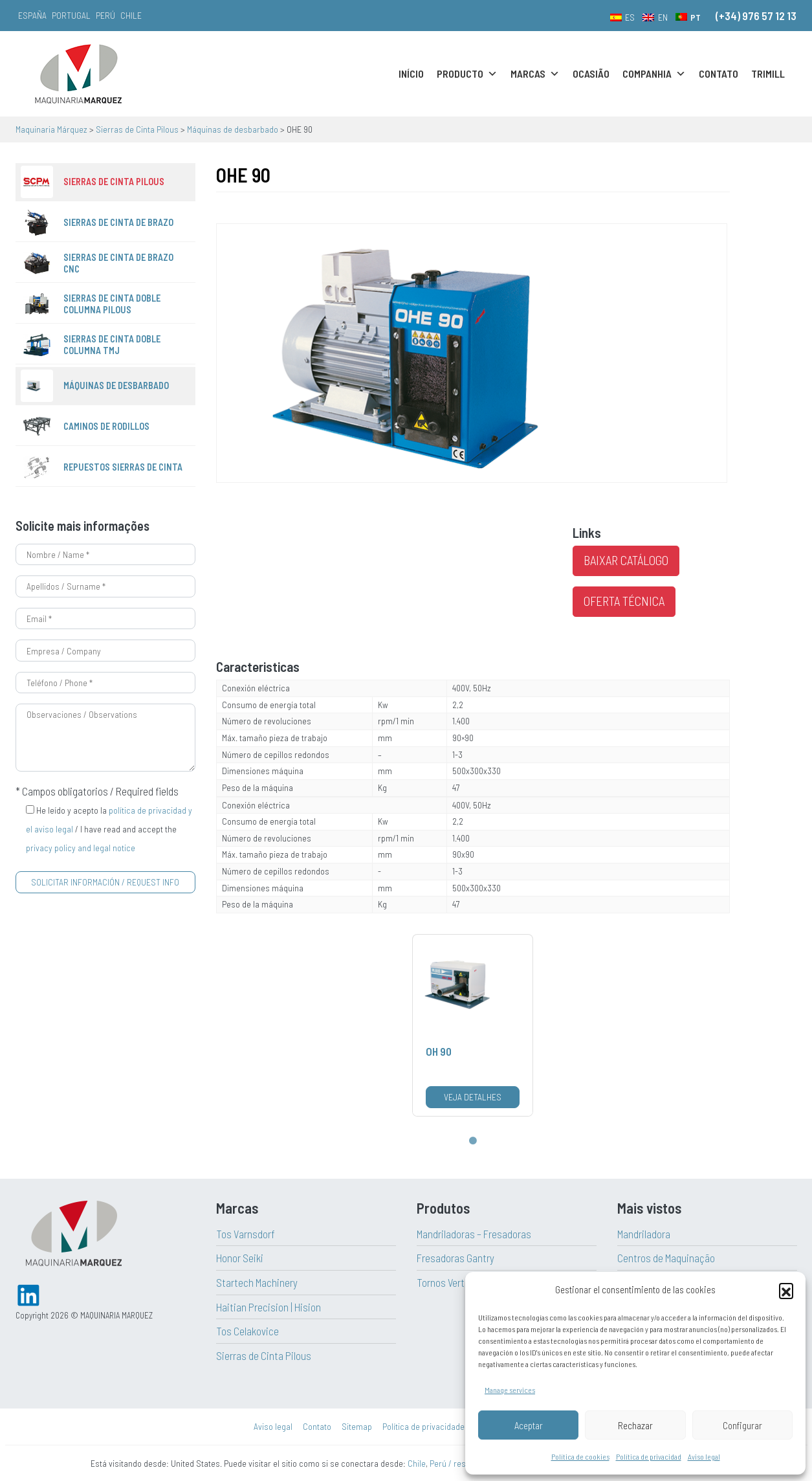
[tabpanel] (472, 1025)
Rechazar (635, 1425)
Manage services (510, 1389)
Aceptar (528, 1425)
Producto (467, 74)
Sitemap (357, 1426)
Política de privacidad (648, 1456)
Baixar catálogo (626, 560)
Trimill (768, 73)
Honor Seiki (239, 1257)
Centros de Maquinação (666, 1257)
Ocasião (591, 73)
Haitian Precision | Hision (268, 1306)
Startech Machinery (257, 1282)
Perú (105, 15)
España (32, 15)
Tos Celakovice (247, 1330)
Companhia (654, 74)
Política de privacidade (423, 1426)
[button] (786, 1290)
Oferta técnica (624, 601)
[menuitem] (622, 16)
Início (411, 73)
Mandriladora (643, 1233)
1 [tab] (472, 1141)
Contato (718, 73)
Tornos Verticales (453, 1282)
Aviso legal (704, 1456)
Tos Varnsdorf (245, 1233)
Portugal (71, 15)
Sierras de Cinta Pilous (263, 1355)
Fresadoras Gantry (455, 1257)
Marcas (535, 74)
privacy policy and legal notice (80, 847)
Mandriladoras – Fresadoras (474, 1233)
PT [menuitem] (695, 17)
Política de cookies (580, 1456)
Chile (131, 15)
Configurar (742, 1425)
